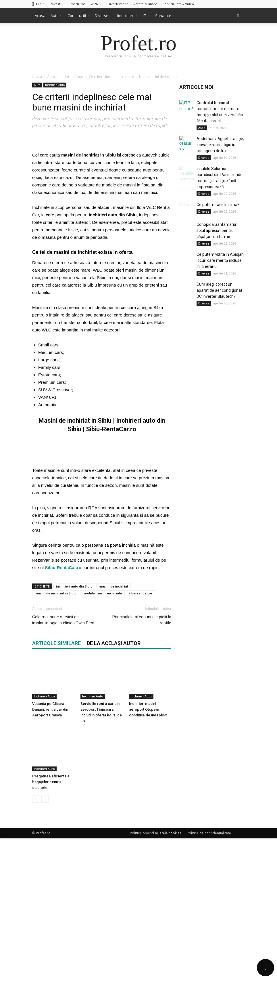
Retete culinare (145, 4)
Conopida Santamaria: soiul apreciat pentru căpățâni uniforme (217, 230)
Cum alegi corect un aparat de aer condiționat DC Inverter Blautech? (219, 290)
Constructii (78, 15)
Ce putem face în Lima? (218, 204)
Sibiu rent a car (140, 767)
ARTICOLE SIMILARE (56, 817)
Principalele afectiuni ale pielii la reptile (141, 794)
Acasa (40, 15)
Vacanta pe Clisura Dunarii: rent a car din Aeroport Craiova (50, 870)
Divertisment (118, 4)
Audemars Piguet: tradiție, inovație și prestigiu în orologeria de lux (220, 144)
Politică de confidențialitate (209, 980)
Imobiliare (127, 15)
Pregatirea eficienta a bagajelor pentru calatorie (50, 929)
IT (146, 15)
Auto (56, 15)
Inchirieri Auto (55, 85)
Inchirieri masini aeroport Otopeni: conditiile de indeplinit (148, 870)
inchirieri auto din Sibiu (74, 760)
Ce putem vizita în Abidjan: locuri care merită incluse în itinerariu (221, 260)
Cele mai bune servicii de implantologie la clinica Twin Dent (63, 794)
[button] (238, 15)
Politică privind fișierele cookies (155, 980)
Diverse (103, 15)
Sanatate (164, 15)
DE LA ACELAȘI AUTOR (114, 817)
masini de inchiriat (113, 760)
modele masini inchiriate (102, 767)
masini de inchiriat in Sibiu (55, 767)
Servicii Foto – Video (178, 4)
